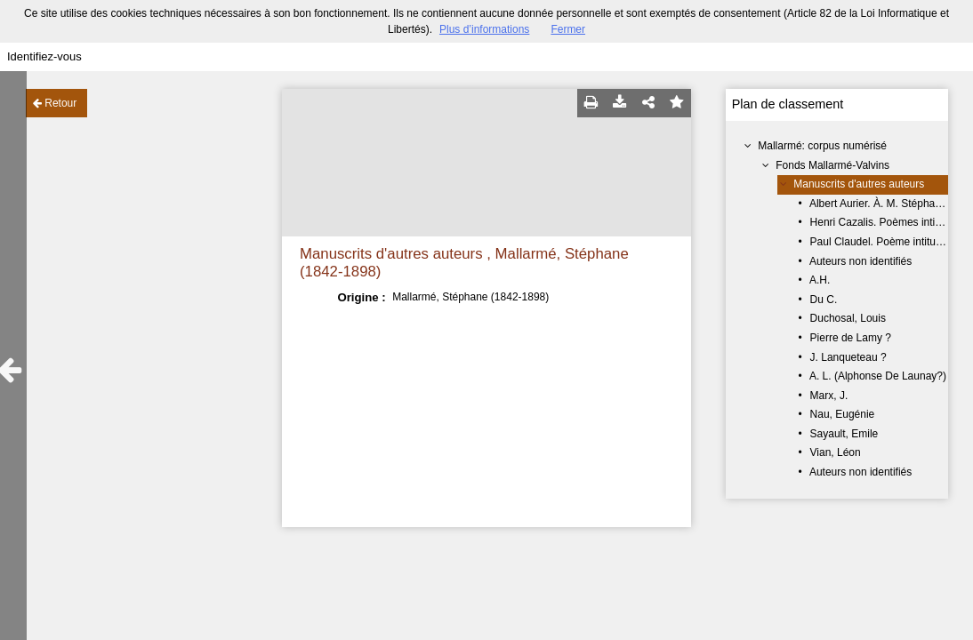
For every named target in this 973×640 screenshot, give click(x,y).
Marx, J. (829, 395)
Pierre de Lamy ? (850, 338)
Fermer (568, 29)
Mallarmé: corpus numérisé (822, 146)
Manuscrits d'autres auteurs (858, 184)
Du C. (824, 299)
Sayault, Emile (844, 434)
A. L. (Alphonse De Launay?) (877, 376)
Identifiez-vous (44, 56)
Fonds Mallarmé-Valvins (832, 165)
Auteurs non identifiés (860, 261)
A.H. (819, 280)
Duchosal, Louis (848, 318)
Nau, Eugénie (842, 414)
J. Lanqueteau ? (848, 357)
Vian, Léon (835, 452)
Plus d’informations (484, 29)
